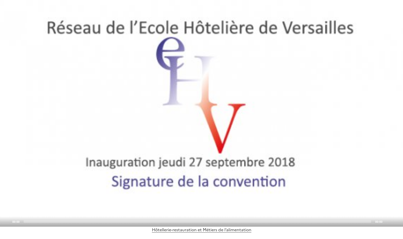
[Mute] (388, 221)
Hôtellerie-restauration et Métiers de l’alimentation (201, 230)
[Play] (201, 113)
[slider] (197, 221)
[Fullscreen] (396, 221)
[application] (201, 113)
